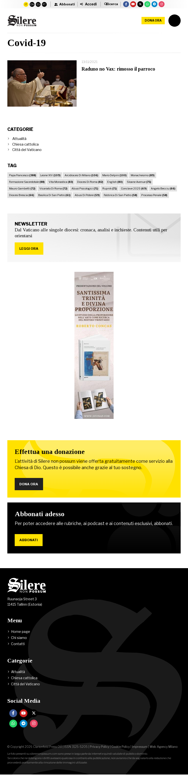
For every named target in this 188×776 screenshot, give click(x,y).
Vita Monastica (61, 182)
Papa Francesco (22, 175)
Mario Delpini (114, 175)
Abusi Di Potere (87, 195)
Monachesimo (142, 175)
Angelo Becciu (163, 188)
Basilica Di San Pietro (54, 195)
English (115, 182)
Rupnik (109, 188)
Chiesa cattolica (25, 144)
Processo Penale (154, 195)
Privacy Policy (99, 748)
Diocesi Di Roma (90, 182)
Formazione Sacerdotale (27, 182)
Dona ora (153, 20)
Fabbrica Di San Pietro (120, 195)
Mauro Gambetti (22, 188)
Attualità (19, 139)
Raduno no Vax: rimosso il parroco (118, 69)
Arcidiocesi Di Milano (81, 175)
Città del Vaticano (27, 150)
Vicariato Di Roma (53, 188)
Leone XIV (50, 175)
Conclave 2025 (134, 188)
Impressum (139, 748)
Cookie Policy (120, 748)
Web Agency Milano (163, 748)
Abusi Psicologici (84, 188)
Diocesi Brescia (21, 195)
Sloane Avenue (139, 182)
